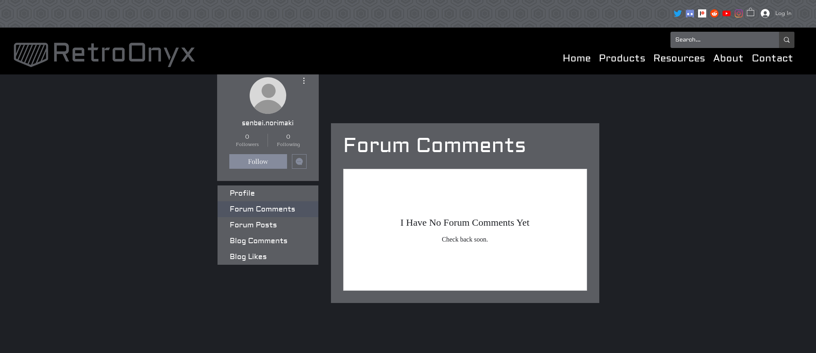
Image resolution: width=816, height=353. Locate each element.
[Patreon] (702, 13)
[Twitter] (678, 13)
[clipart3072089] (690, 13)
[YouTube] (726, 13)
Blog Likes (248, 256)
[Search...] (718, 40)
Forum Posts (253, 225)
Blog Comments (258, 241)
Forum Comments (262, 209)
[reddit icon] (714, 13)
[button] (750, 11)
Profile (242, 193)
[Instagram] (739, 13)
